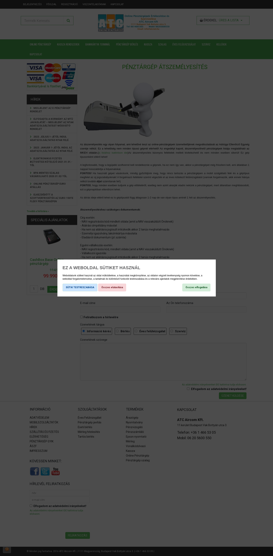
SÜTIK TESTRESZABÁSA (80, 287)
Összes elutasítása (112, 287)
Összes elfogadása (196, 287)
